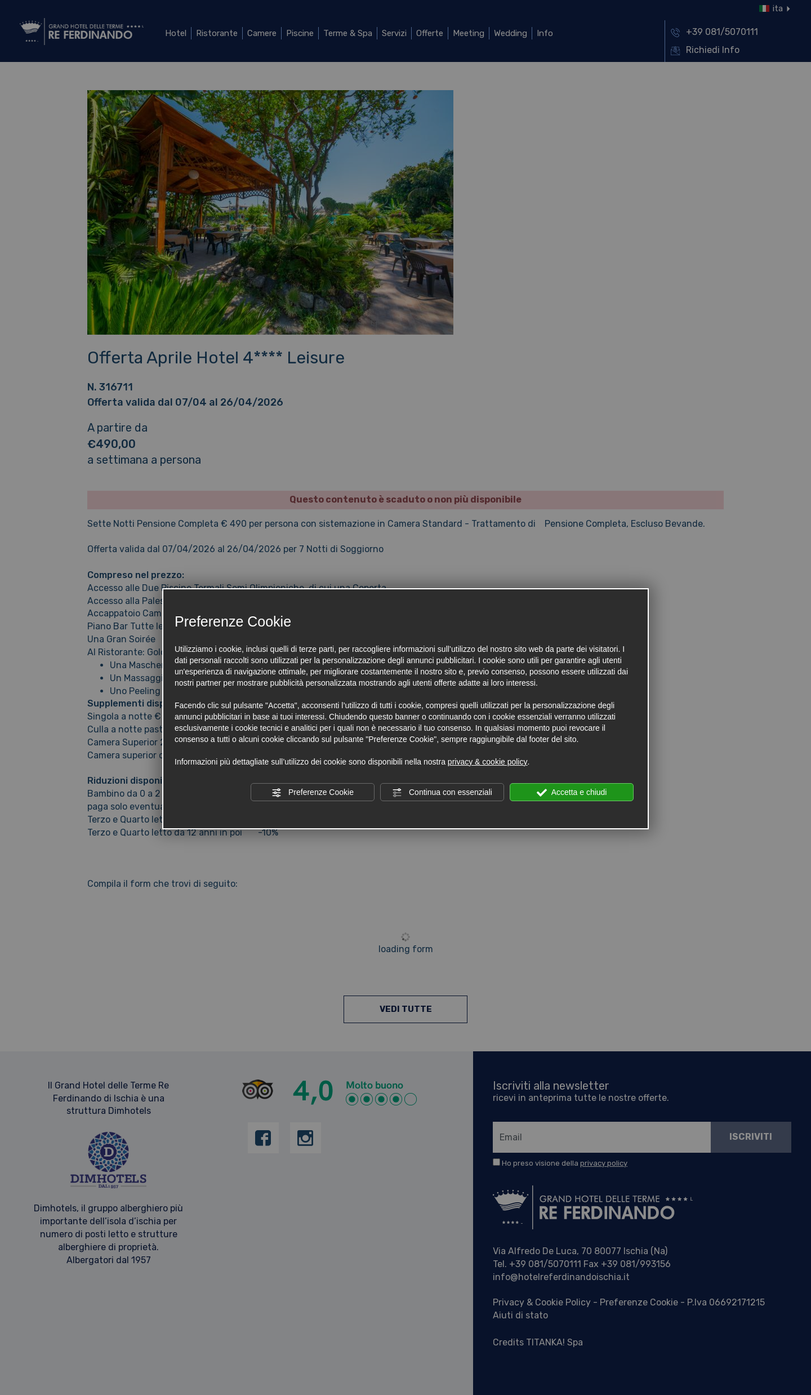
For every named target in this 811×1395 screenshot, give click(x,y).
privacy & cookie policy (488, 761)
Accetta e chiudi (572, 793)
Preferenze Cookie (312, 793)
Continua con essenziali (442, 793)
